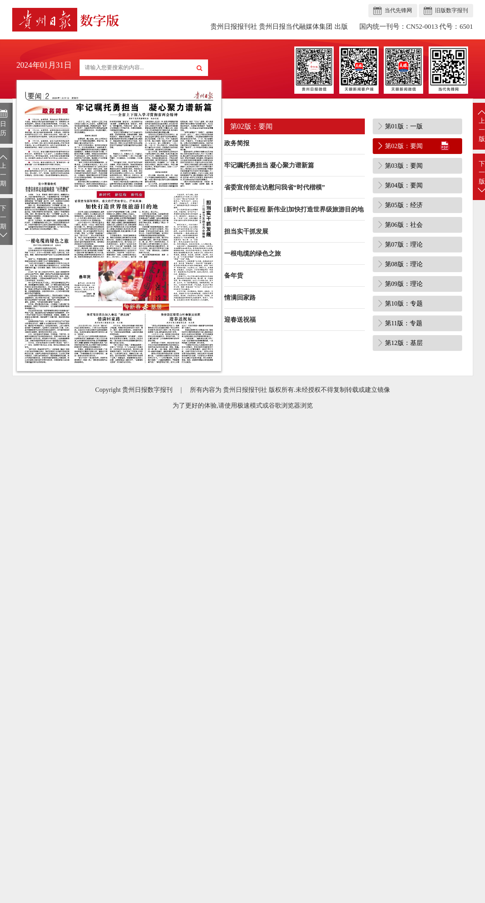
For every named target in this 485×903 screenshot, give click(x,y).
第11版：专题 (403, 323)
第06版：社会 (404, 224)
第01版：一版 (404, 126)
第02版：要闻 (404, 146)
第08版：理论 (404, 264)
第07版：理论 (404, 244)
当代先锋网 (398, 10)
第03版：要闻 (404, 165)
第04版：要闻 (404, 185)
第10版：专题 (404, 303)
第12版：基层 (404, 342)
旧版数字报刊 (451, 10)
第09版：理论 (404, 283)
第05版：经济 (404, 205)
